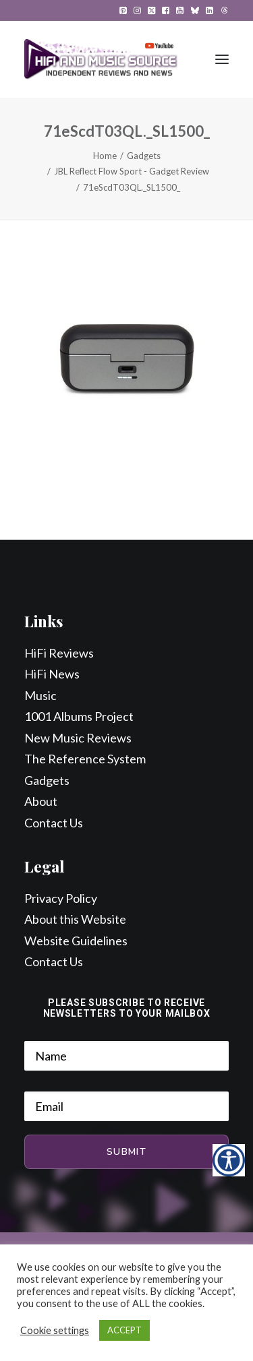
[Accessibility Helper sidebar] (229, 1160)
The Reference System (85, 758)
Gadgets (144, 155)
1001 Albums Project (79, 716)
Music (40, 695)
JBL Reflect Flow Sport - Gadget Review (131, 171)
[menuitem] (123, 10)
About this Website (75, 919)
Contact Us (53, 822)
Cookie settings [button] (54, 1330)
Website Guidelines (76, 940)
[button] (123, 10)
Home (105, 155)
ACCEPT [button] (124, 1330)
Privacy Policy (60, 898)
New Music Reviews (78, 737)
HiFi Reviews (59, 652)
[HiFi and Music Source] (100, 59)
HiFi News (52, 673)
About (40, 801)
